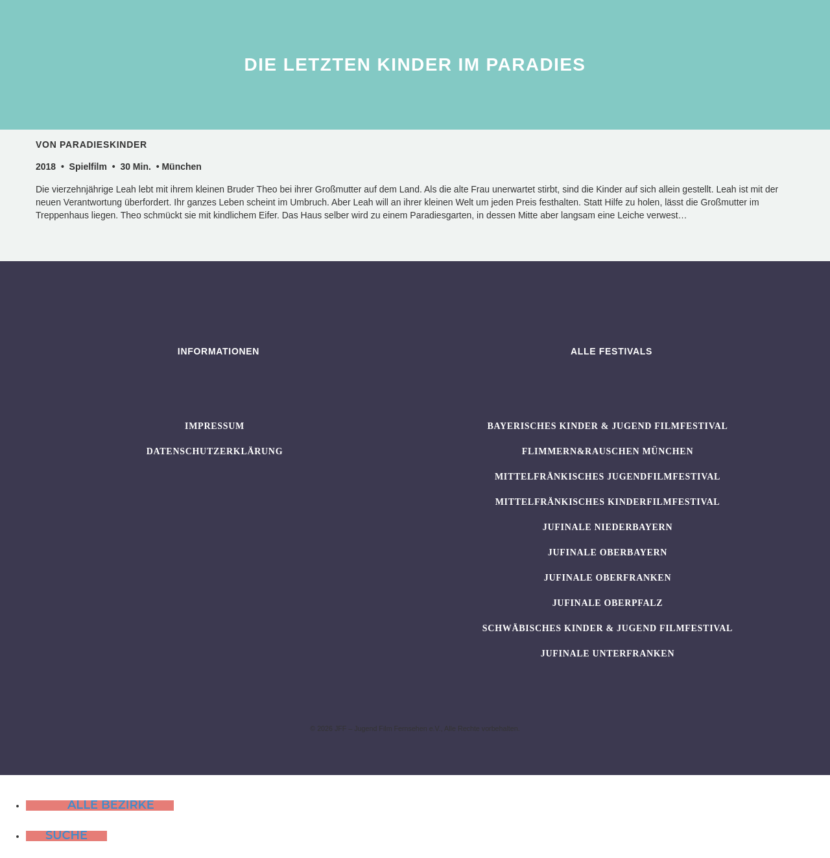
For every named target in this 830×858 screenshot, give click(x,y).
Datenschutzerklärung (215, 451)
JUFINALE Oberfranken (607, 578)
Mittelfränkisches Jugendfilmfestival (607, 476)
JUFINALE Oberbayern (607, 552)
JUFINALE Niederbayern (608, 527)
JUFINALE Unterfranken (607, 653)
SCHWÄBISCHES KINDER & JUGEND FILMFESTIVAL (607, 628)
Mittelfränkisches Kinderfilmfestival (607, 502)
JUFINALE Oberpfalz (607, 603)
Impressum (214, 426)
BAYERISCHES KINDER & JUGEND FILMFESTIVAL (607, 426)
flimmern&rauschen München (607, 451)
